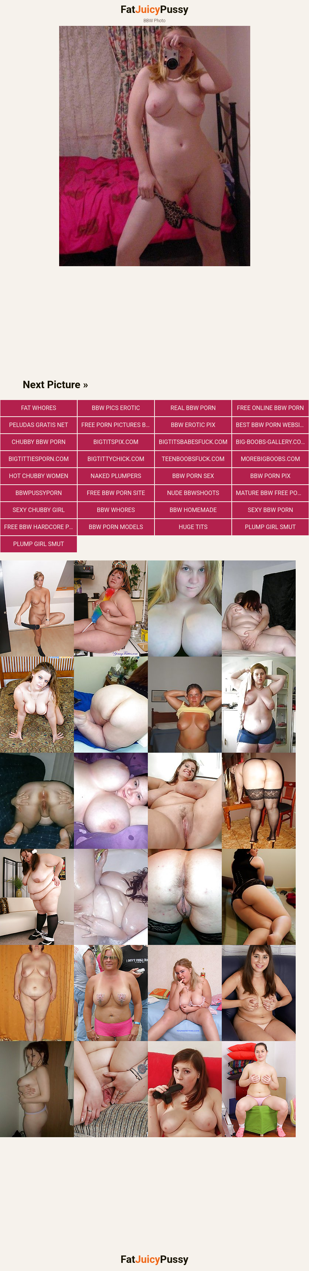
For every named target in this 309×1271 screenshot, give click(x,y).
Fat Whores (38, 407)
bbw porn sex (193, 475)
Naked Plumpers (116, 475)
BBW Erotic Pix (193, 424)
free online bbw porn (270, 407)
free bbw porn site (116, 492)
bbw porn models (116, 527)
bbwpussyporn (39, 492)
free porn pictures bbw (117, 424)
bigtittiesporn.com (39, 458)
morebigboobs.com (270, 458)
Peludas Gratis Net (38, 424)
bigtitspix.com (115, 441)
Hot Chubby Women (38, 475)
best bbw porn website (271, 424)
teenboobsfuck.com (193, 458)
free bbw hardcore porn (40, 527)
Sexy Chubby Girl (39, 510)
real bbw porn (192, 407)
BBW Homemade (193, 510)
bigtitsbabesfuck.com (193, 441)
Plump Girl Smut (270, 527)
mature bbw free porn (270, 492)
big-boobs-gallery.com (271, 441)
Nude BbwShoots (193, 492)
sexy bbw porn (270, 510)
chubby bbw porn (39, 441)
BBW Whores (116, 510)
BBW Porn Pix (270, 475)
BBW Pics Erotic (116, 407)
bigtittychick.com (116, 458)
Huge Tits (193, 527)
